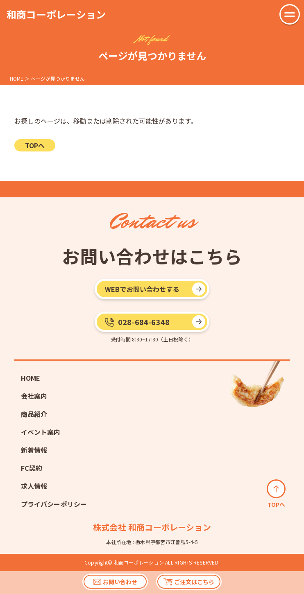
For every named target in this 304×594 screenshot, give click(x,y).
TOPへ (35, 145)
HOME (31, 378)
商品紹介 (34, 414)
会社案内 (34, 396)
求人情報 (34, 486)
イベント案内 (41, 432)
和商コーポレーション (56, 14)
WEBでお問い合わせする (142, 289)
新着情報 (34, 450)
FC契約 (32, 468)
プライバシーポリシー (54, 504)
